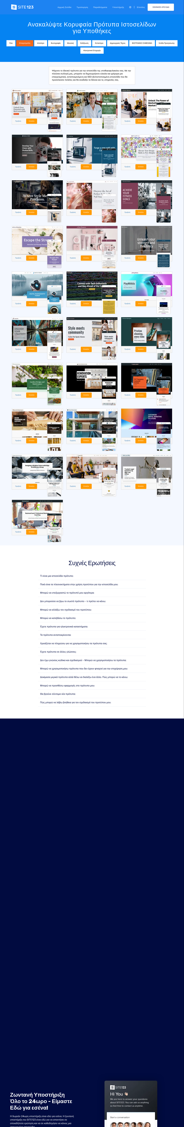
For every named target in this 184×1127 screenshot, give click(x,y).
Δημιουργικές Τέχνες (117, 43)
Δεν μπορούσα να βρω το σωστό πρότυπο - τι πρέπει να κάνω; (73, 602)
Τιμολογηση (82, 7)
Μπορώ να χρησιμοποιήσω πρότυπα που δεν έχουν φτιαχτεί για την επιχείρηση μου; (84, 669)
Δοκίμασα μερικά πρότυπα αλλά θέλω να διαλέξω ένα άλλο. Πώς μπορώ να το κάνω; (84, 678)
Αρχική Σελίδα (64, 7)
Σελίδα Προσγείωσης (167, 43)
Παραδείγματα (100, 7)
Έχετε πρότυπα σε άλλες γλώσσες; (58, 652)
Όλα (11, 43)
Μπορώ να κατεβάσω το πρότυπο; (58, 619)
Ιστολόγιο (40, 43)
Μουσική (70, 43)
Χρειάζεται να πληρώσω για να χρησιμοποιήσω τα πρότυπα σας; (73, 644)
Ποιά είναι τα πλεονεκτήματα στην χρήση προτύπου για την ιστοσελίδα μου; (79, 585)
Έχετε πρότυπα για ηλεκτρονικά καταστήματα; (64, 627)
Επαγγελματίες (24, 43)
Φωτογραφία (56, 43)
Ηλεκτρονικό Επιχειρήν (92, 51)
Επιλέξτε (32, 121)
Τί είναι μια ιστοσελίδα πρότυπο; (56, 576)
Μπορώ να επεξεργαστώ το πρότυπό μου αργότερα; (67, 593)
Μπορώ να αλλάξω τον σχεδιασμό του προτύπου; (66, 610)
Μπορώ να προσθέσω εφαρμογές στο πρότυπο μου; (67, 686)
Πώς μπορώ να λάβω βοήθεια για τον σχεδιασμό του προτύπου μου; (75, 703)
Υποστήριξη (118, 7)
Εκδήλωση (84, 43)
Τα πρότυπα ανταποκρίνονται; (55, 635)
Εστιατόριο (99, 43)
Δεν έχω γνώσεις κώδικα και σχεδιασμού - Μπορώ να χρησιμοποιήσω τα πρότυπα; (83, 661)
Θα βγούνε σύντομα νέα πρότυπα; (58, 694)
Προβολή (18, 121)
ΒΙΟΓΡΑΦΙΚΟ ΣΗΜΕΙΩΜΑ (142, 43)
